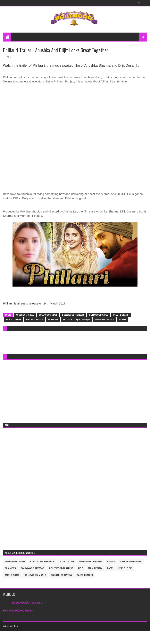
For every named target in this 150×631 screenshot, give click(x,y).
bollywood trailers (73, 315)
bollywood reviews (32, 568)
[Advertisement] (75, 390)
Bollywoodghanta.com (28, 602)
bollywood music (35, 575)
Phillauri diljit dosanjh (76, 320)
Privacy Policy (10, 626)
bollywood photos (90, 561)
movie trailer (13, 320)
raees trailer (85, 575)
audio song (12, 575)
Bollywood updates (42, 561)
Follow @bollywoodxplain (18, 610)
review (111, 561)
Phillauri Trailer (104, 320)
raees (110, 568)
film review (95, 568)
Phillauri (53, 320)
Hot (80, 568)
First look (125, 568)
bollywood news (48, 315)
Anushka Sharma (25, 315)
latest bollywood (131, 561)
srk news (10, 568)
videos (122, 320)
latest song (66, 561)
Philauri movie (34, 320)
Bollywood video (98, 315)
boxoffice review (61, 575)
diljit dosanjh (121, 315)
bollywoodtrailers (61, 568)
